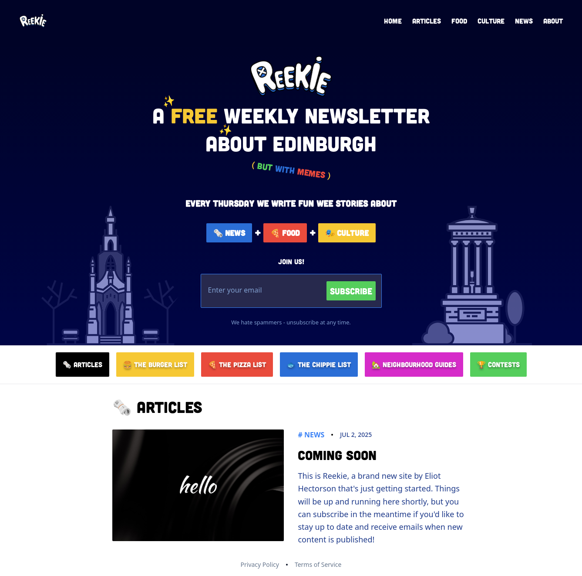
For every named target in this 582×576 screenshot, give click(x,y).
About (553, 21)
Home (393, 21)
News (524, 21)
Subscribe (351, 291)
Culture (491, 21)
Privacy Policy (260, 564)
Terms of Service (318, 564)
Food (459, 21)
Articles (426, 21)
